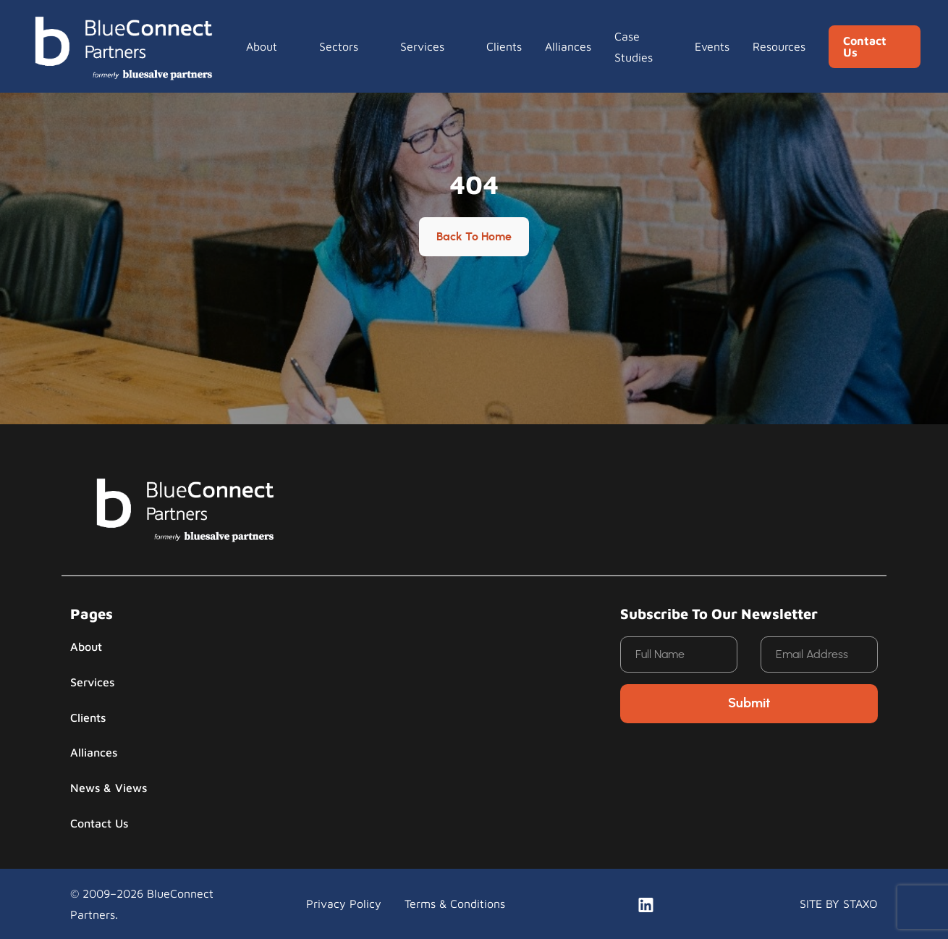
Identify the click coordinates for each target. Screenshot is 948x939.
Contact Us (864, 46)
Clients (504, 46)
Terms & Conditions (455, 903)
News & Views (108, 787)
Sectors (338, 46)
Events (712, 46)
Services (422, 46)
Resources (779, 46)
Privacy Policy (343, 903)
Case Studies (633, 46)
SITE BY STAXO (839, 903)
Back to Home (474, 237)
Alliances (568, 46)
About (261, 46)
